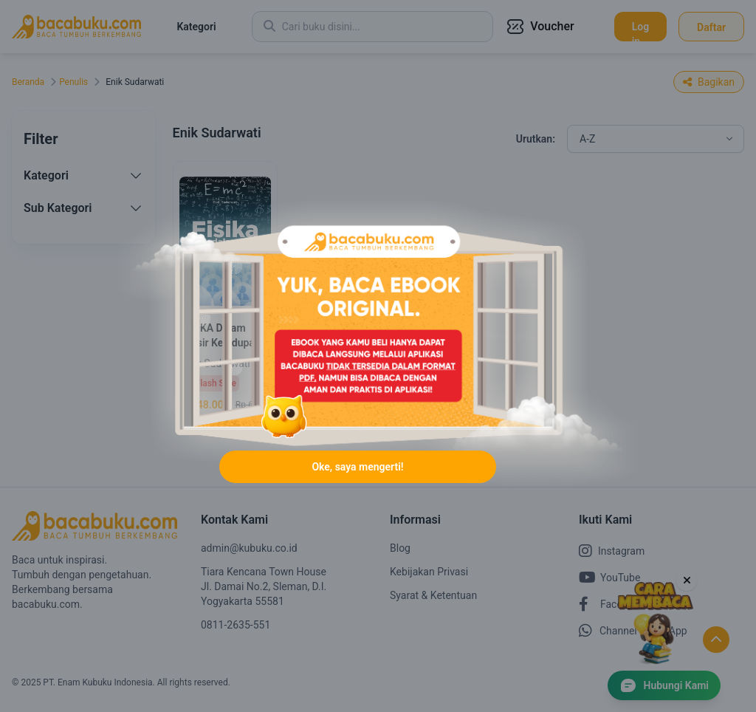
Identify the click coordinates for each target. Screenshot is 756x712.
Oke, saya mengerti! (357, 467)
